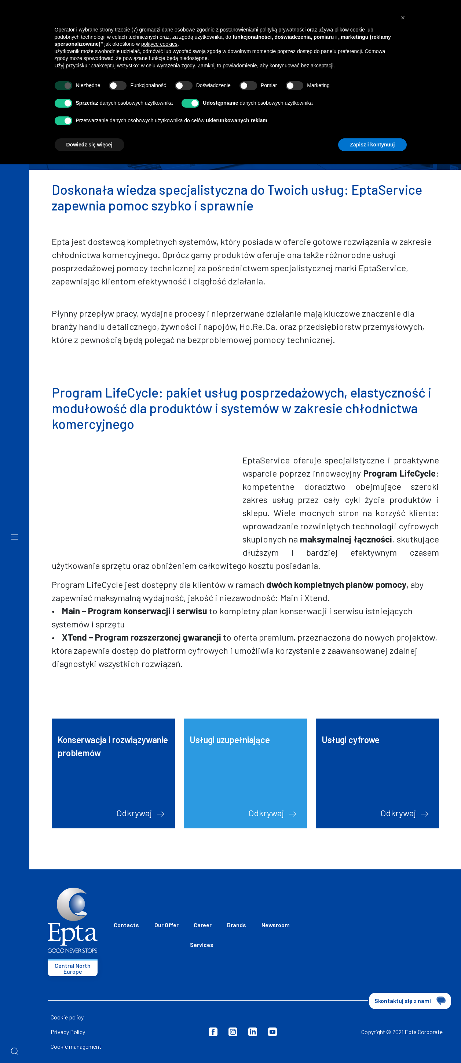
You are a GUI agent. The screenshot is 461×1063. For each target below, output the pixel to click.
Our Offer (166, 924)
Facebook (213, 1031)
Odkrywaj (140, 812)
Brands (236, 924)
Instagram (232, 1031)
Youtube (272, 1031)
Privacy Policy (68, 1031)
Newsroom (275, 924)
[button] (403, 17)
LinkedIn (252, 1031)
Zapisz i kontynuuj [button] (372, 145)
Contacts (126, 924)
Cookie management (76, 1046)
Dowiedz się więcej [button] (89, 145)
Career (203, 924)
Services (201, 944)
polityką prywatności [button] (282, 30)
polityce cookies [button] (159, 44)
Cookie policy (67, 1017)
